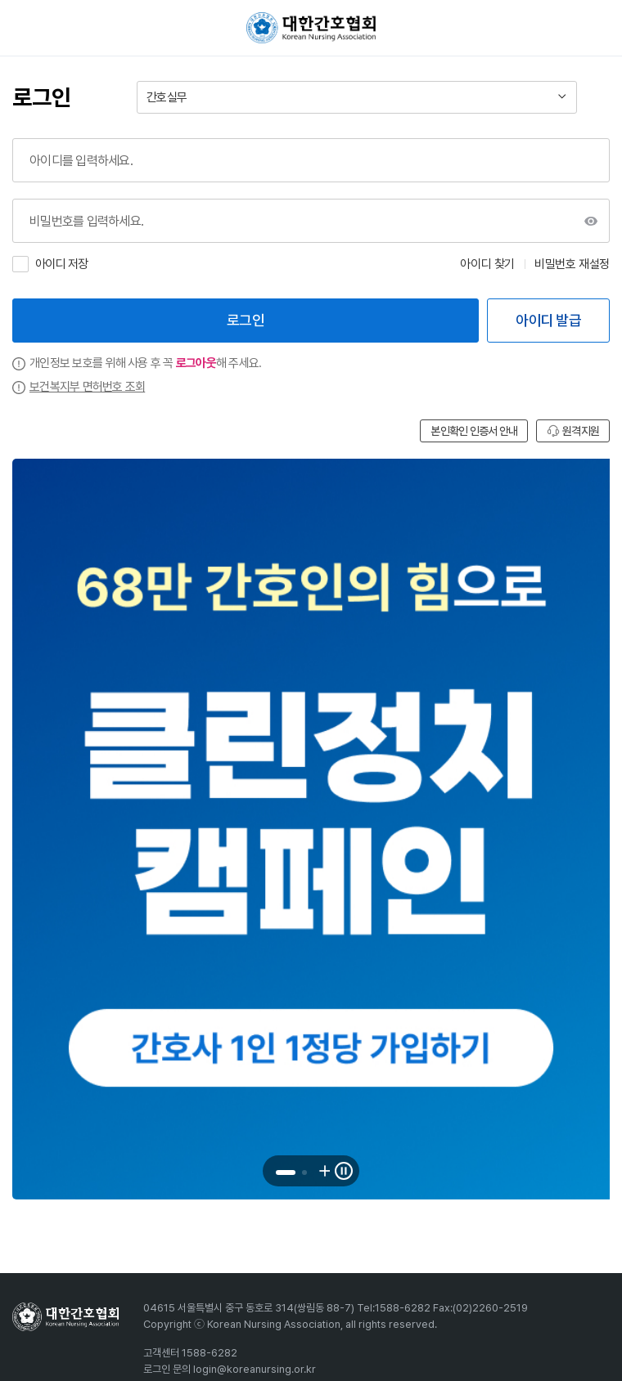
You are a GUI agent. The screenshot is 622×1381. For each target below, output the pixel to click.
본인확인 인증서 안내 (473, 430)
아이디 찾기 (487, 264)
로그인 (245, 320)
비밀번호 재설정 (572, 264)
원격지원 (573, 430)
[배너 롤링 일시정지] (343, 1170)
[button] (285, 1172)
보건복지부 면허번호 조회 (87, 386)
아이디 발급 (548, 320)
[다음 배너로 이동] (323, 1170)
